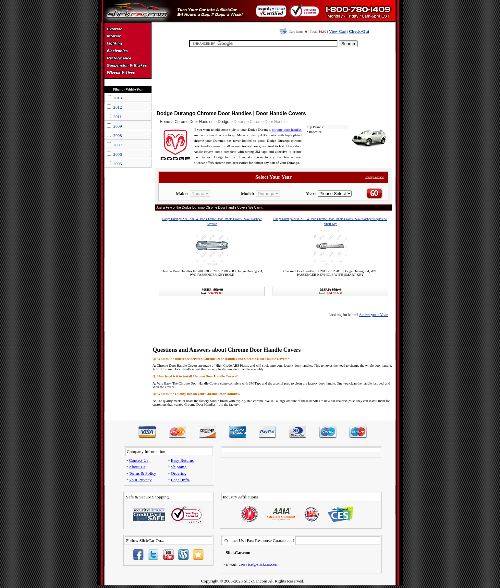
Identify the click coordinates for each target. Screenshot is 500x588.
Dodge (223, 121)
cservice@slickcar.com (258, 564)
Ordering (179, 473)
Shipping (179, 466)
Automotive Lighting (127, 44)
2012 (117, 107)
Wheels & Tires (127, 72)
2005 (117, 163)
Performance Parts (127, 58)
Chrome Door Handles (194, 121)
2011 (117, 116)
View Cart (337, 31)
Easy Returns (182, 460)
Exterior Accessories (127, 29)
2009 (117, 126)
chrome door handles (287, 129)
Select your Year (373, 314)
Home (165, 121)
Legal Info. (180, 479)
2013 (117, 97)
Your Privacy (140, 479)
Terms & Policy (142, 473)
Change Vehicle (374, 177)
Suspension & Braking (127, 65)
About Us (137, 466)
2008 (117, 135)
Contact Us (139, 460)
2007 (117, 144)
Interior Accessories (127, 37)
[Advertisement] (273, 77)
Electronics (127, 51)
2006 (117, 154)
